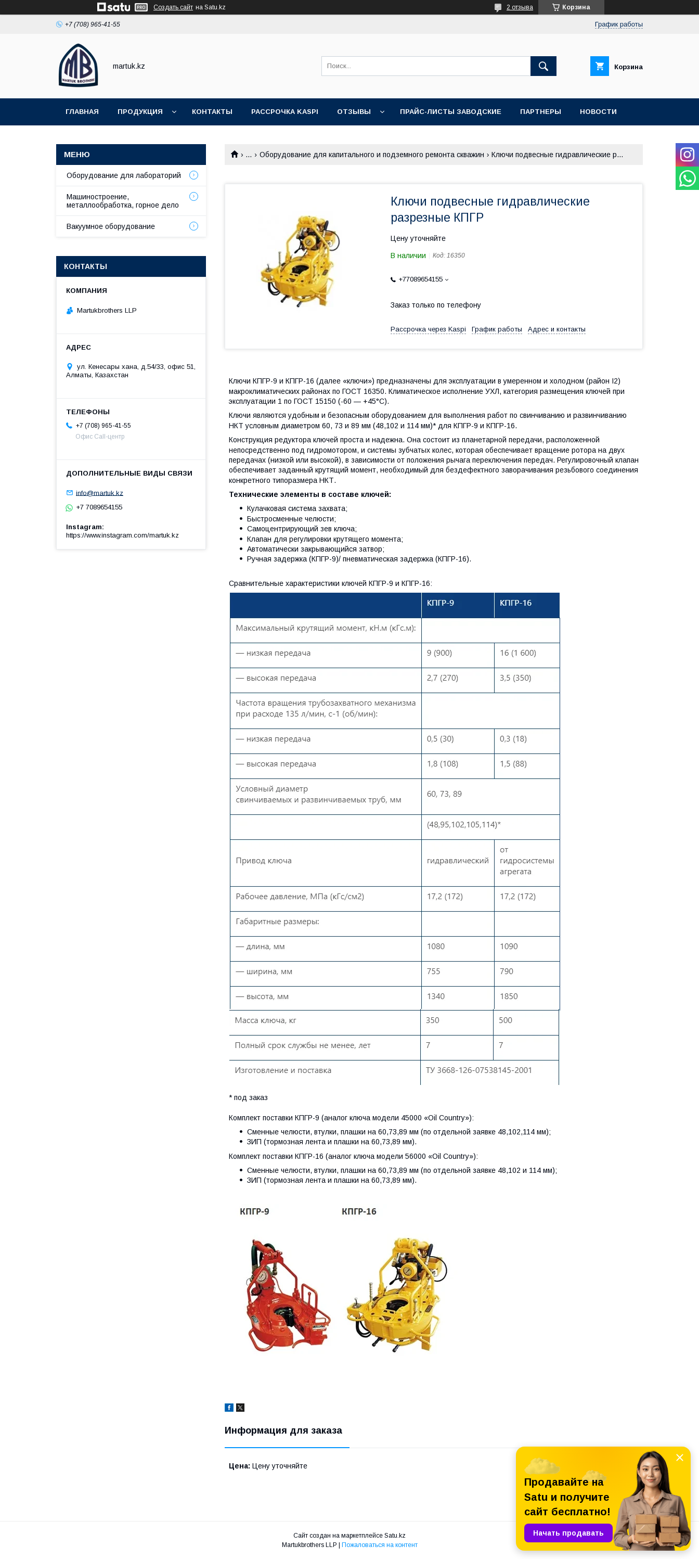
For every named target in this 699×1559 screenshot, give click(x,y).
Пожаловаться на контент (380, 1545)
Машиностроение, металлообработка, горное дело (123, 201)
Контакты (212, 112)
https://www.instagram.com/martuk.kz (122, 535)
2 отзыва (520, 7)
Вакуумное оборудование (111, 226)
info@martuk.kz (99, 492)
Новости (598, 112)
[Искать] (543, 66)
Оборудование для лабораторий (124, 175)
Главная (82, 112)
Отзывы (354, 112)
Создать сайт (173, 7)
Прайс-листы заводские (450, 112)
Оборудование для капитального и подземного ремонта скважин (372, 154)
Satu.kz (395, 1535)
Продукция (140, 112)
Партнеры (540, 112)
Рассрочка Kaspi (284, 112)
